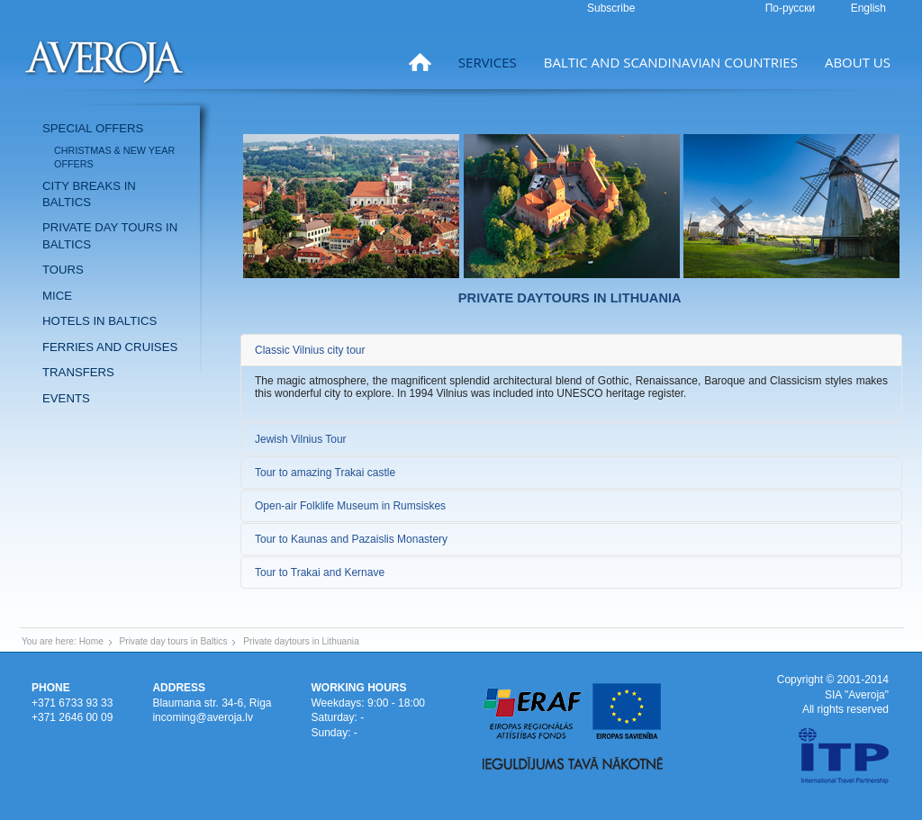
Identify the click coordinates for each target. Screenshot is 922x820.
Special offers (92, 128)
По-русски (791, 8)
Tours (63, 269)
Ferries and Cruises (109, 347)
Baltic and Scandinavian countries (671, 62)
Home (91, 641)
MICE (57, 295)
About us (857, 62)
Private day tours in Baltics (109, 235)
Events (66, 398)
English (868, 8)
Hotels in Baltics (99, 321)
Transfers (78, 372)
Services (487, 62)
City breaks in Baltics (89, 194)
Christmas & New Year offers (114, 157)
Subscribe (611, 8)
